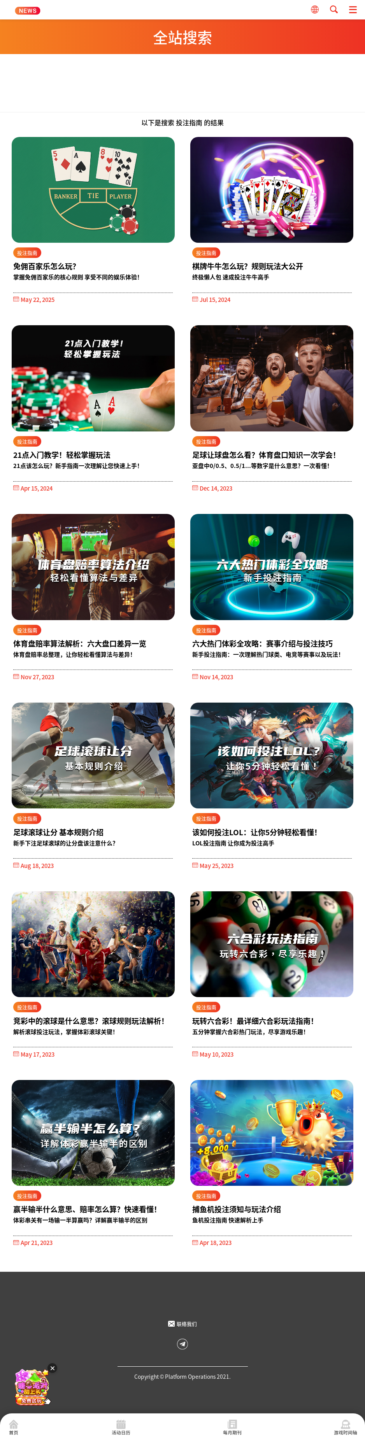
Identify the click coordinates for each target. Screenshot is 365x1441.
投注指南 (27, 252)
